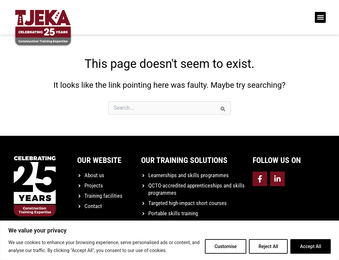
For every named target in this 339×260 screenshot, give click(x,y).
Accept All (310, 246)
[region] (169, 240)
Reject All (268, 246)
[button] (320, 17)
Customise (226, 246)
